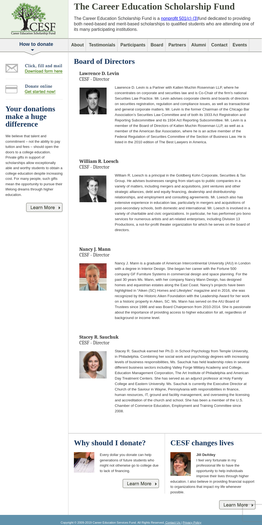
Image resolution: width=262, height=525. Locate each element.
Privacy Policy (192, 522)
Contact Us (173, 522)
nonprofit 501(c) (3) (179, 18)
